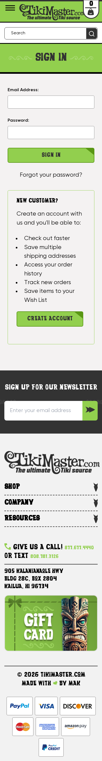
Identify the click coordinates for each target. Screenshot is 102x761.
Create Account (50, 319)
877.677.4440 (79, 548)
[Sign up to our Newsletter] (90, 411)
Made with (39, 684)
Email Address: (23, 90)
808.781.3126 (44, 556)
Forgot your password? (51, 175)
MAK (74, 684)
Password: (18, 120)
